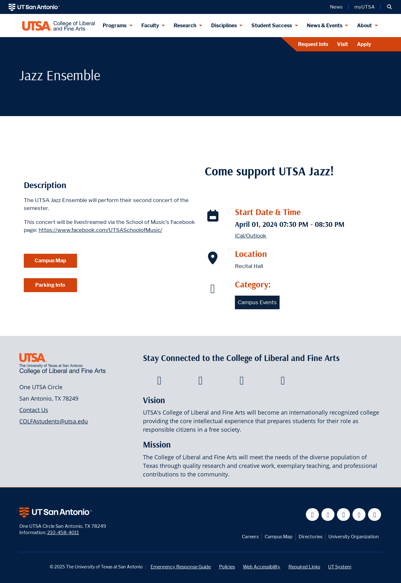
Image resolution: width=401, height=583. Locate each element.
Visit (342, 44)
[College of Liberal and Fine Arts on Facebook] (159, 382)
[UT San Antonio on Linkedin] (358, 514)
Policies (227, 566)
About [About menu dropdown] (364, 26)
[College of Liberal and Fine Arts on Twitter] (200, 382)
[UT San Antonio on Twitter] (327, 514)
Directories (310, 536)
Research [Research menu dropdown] (185, 26)
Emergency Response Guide (181, 566)
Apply (364, 44)
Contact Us (33, 410)
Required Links (304, 566)
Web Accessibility (261, 566)
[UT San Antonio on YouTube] (343, 514)
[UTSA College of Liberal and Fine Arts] (58, 25)
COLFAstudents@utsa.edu (53, 421)
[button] (389, 7)
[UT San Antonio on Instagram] (374, 514)
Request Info (313, 44)
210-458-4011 (63, 532)
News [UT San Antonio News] (336, 7)
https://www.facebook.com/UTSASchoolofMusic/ (100, 230)
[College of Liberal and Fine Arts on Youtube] (242, 382)
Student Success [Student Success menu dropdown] (271, 26)
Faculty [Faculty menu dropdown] (150, 26)
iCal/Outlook (250, 236)
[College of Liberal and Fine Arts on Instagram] (283, 382)
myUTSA (364, 7)
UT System (339, 566)
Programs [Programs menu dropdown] (114, 26)
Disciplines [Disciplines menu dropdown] (224, 26)
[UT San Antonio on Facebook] (312, 514)
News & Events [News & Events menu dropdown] (324, 26)
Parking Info (50, 285)
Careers (250, 536)
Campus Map (50, 261)
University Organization (353, 536)
